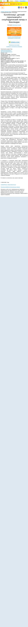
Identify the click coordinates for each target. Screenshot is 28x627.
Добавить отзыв (15, 42)
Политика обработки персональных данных (10, 187)
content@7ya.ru (4, 184)
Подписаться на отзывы (14, 45)
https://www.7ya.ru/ (12, 184)
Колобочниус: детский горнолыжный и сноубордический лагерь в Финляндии (14, 29)
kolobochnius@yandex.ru (6, 50)
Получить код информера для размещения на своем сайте (14, 37)
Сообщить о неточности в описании (14, 46)
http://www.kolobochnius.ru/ (6, 51)
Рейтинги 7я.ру (14, 35)
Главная (2, 11)
